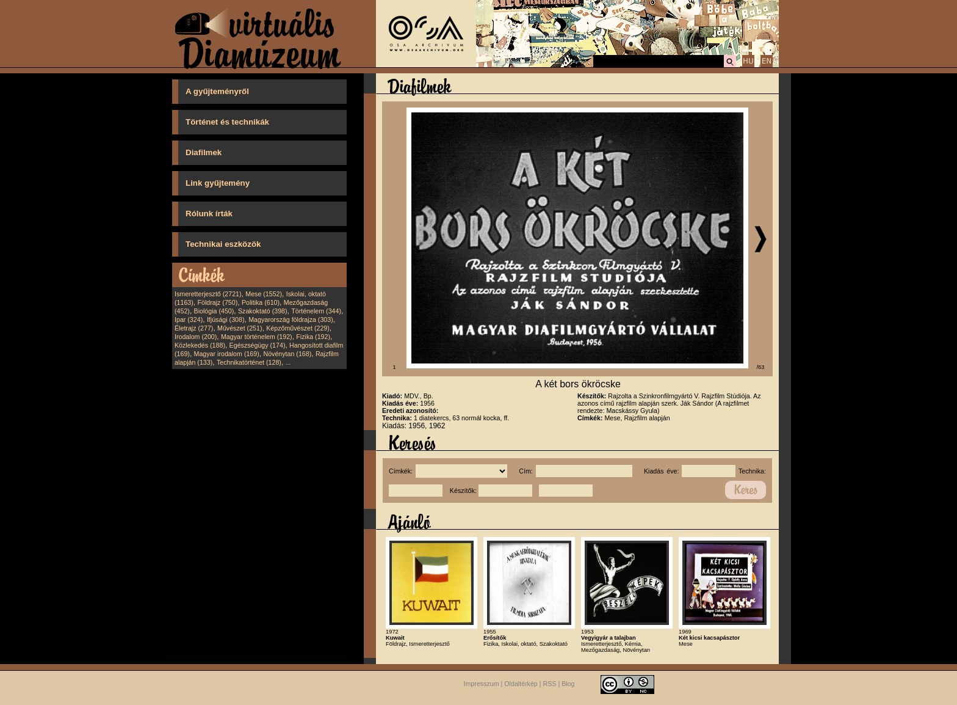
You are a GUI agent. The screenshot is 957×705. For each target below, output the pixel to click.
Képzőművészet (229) (298, 328)
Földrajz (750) (217, 302)
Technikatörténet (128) (249, 362)
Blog (568, 683)
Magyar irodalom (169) (226, 353)
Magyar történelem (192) (256, 336)
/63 (761, 367)
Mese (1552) (263, 294)
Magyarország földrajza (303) (290, 319)
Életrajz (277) (194, 328)
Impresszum (481, 683)
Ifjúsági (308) (226, 319)
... (288, 362)
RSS (550, 683)
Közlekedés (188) (200, 345)
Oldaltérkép (521, 683)
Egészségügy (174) (257, 345)
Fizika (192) (313, 336)
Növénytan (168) (287, 353)
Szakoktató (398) (262, 311)
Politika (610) (261, 302)
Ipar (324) (189, 319)
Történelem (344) (316, 311)
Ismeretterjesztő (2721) (208, 294)
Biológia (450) (214, 311)
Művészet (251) (239, 328)
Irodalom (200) (196, 336)
